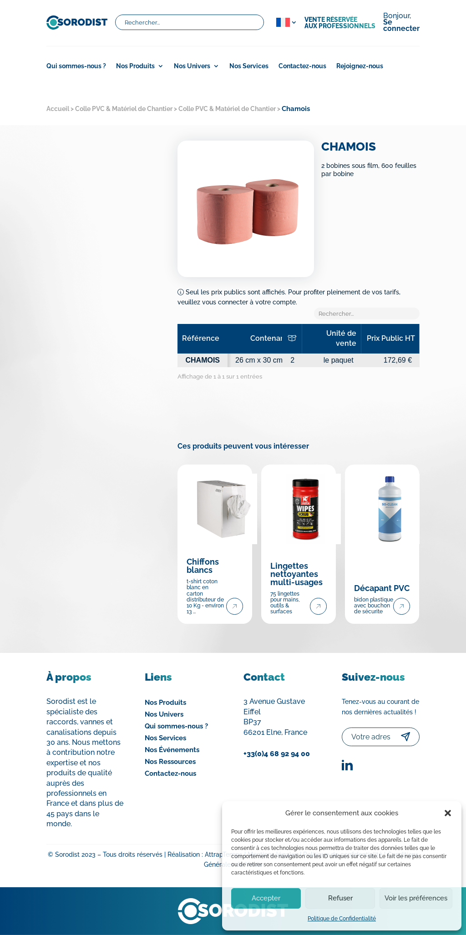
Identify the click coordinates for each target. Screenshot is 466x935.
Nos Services (248, 66)
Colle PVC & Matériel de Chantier (123, 108)
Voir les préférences (416, 898)
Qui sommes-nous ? (76, 66)
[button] (447, 813)
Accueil (57, 108)
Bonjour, (401, 23)
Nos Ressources (170, 762)
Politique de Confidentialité (342, 918)
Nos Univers (192, 66)
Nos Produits (135, 66)
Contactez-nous (302, 66)
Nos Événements (172, 750)
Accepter (266, 898)
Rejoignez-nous (359, 66)
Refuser (340, 898)
